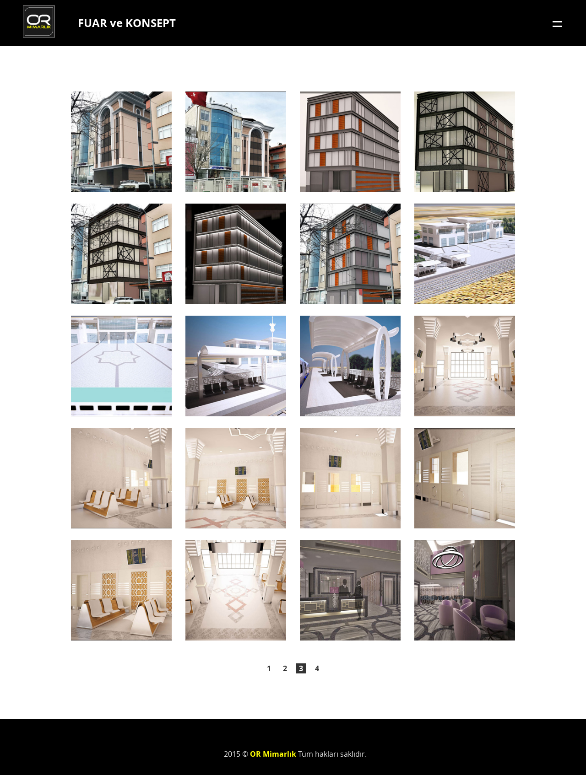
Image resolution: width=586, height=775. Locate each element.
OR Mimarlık (39, 21)
